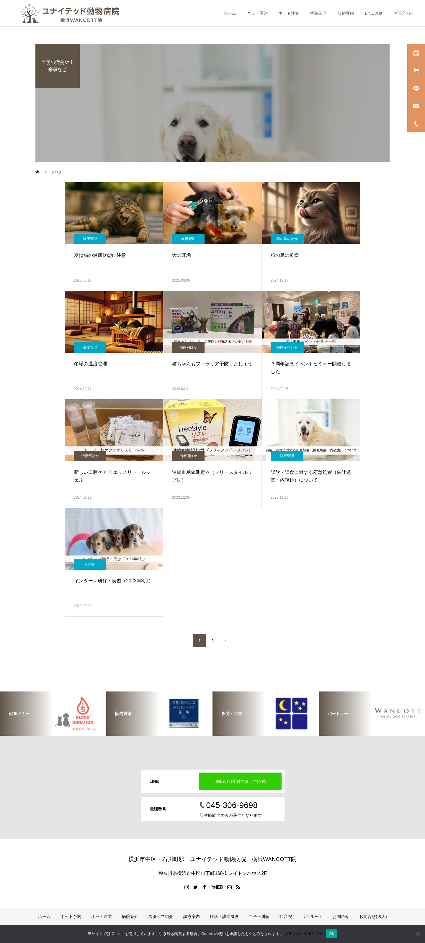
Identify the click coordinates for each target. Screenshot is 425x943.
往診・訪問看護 (224, 916)
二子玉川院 (259, 916)
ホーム (230, 13)
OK (331, 934)
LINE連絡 (373, 13)
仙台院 (285, 916)
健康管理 (90, 239)
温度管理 (90, 347)
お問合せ (341, 916)
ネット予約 (257, 13)
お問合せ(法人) (373, 916)
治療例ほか (188, 347)
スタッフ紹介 (160, 916)
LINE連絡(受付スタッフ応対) (240, 781)
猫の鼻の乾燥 (287, 239)
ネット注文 (289, 13)
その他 (90, 564)
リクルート (312, 916)
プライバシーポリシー (304, 934)
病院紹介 (318, 13)
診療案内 (346, 13)
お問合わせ (403, 13)
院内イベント (287, 347)
